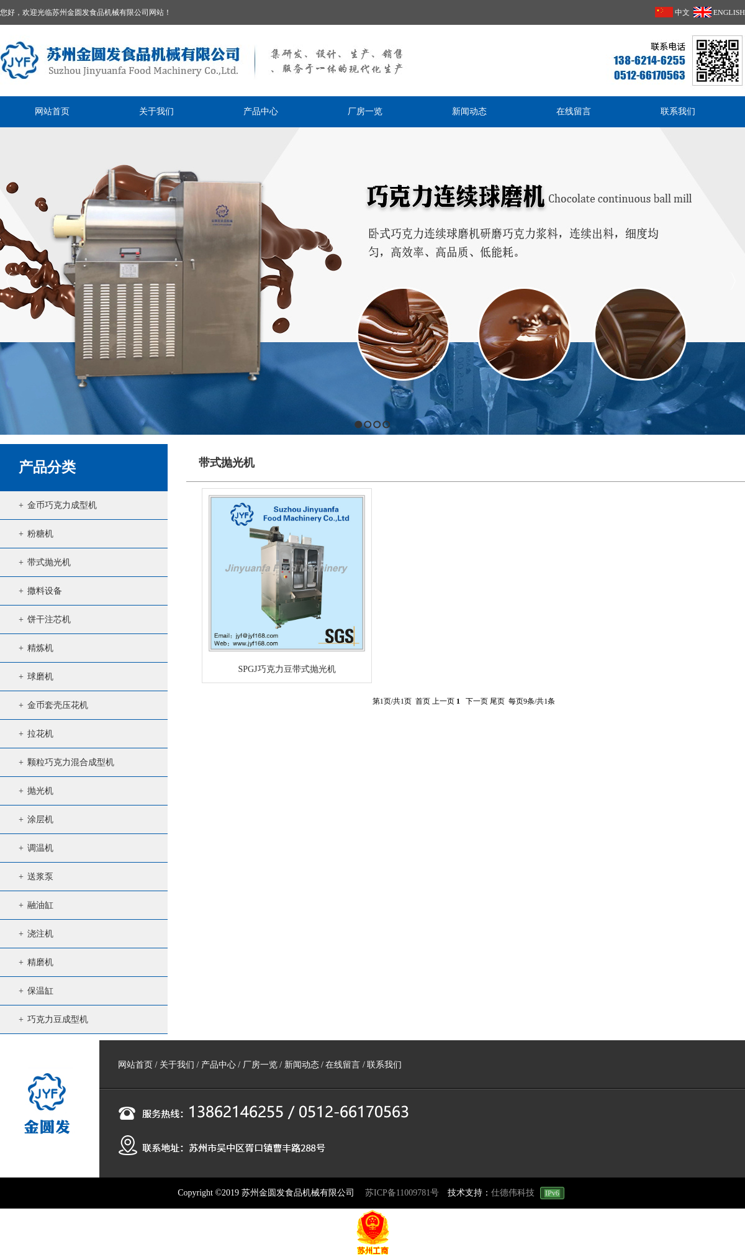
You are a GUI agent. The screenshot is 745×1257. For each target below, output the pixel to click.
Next (732, 281)
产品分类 (47, 467)
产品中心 (218, 1064)
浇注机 (40, 933)
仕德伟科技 (513, 1192)
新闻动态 (301, 1064)
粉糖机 (40, 533)
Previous (9, 281)
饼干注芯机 (49, 619)
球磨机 (40, 676)
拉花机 (40, 733)
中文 (672, 12)
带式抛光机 (49, 562)
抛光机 (40, 791)
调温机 (40, 848)
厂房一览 (260, 1064)
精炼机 (40, 648)
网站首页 (135, 1064)
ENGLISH (719, 12)
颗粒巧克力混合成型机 (70, 762)
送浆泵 (40, 876)
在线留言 (342, 1064)
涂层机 (40, 819)
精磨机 (40, 962)
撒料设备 (44, 591)
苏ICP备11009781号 (402, 1192)
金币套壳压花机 (57, 705)
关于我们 (177, 1064)
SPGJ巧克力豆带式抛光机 (286, 669)
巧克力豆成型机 (57, 1019)
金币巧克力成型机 (62, 505)
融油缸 (40, 905)
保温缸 (40, 991)
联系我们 (384, 1064)
